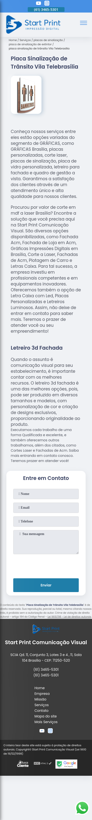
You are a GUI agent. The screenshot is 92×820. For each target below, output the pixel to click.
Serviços (41, 704)
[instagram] (46, 4)
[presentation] (46, 565)
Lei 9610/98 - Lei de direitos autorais (69, 617)
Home (39, 688)
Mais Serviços (45, 721)
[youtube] (38, 4)
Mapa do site (45, 716)
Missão (40, 699)
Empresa (42, 693)
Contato (41, 710)
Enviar (45, 585)
